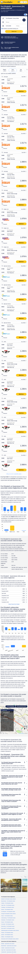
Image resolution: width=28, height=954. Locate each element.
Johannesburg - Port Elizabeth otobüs (8, 917)
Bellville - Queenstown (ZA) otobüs (7, 943)
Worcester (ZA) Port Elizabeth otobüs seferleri (10, 938)
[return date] (21, 26)
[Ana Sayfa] (8, 2)
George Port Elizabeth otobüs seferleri (8, 913)
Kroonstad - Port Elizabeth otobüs (7, 924)
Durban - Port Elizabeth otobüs (7, 909)
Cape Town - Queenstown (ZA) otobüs (8, 949)
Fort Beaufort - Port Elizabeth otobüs (8, 911)
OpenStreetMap (21, 733)
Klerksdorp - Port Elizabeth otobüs (7, 919)
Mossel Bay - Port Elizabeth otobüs (7, 926)
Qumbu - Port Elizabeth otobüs (7, 934)
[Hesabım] (18, 2)
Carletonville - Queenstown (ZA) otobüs (8, 952)
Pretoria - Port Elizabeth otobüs (7, 932)
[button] (25, 728)
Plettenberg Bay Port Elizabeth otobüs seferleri (10, 930)
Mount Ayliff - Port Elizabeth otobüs (7, 928)
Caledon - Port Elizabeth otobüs (7, 903)
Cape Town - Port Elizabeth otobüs (7, 905)
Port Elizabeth (10, 706)
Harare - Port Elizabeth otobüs (7, 915)
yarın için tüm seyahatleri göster (14, 473)
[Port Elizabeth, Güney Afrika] (16, 18)
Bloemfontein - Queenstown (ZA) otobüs (8, 945)
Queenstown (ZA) (21, 706)
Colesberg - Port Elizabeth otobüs (7, 907)
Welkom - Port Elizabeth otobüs (7, 936)
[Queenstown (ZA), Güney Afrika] (16, 22)
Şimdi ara (21, 91)
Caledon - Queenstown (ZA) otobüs (8, 947)
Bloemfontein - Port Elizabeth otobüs (8, 901)
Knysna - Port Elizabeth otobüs (7, 922)
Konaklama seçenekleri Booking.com (10, 28)
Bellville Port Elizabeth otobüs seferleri (8, 898)
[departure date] (10, 26)
